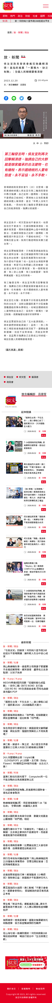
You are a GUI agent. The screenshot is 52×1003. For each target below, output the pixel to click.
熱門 (12, 16)
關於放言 (11, 988)
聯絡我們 (40, 988)
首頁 (9, 32)
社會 (35, 16)
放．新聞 (18, 32)
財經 (27, 16)
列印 (46, 143)
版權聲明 (25, 988)
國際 (42, 16)
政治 (20, 16)
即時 (5, 16)
